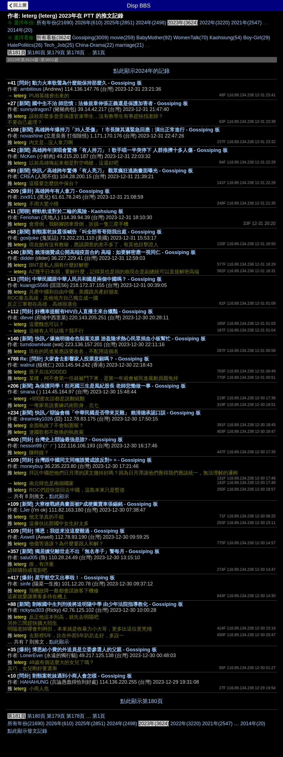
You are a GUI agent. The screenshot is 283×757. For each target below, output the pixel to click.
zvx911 (28, 197)
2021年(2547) (246, 22)
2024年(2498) (151, 22)
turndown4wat (35, 344)
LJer (25, 510)
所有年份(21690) (55, 22)
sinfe (25, 584)
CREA (27, 176)
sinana (27, 392)
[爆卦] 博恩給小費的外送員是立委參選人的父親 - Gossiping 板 (87, 649)
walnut (27, 365)
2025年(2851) (119, 22)
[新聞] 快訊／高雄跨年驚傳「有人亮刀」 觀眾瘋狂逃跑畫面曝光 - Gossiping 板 (105, 170)
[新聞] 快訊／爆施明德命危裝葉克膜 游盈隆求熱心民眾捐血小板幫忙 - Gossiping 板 (113, 338)
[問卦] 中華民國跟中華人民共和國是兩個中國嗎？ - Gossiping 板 (89, 279)
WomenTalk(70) (190, 37)
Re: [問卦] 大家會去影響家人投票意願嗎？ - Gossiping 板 (84, 359)
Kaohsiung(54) (225, 37)
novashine (31, 136)
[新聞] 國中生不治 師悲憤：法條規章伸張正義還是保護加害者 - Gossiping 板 (102, 103)
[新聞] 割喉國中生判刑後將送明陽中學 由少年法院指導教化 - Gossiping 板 (100, 604)
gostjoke (29, 238)
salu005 (29, 557)
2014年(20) (19, 30)
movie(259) (122, 37)
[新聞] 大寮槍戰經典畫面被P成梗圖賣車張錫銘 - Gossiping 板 (89, 504)
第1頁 (98, 52)
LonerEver (31, 655)
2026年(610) (89, 22)
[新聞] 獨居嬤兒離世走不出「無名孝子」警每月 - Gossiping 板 (89, 551)
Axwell (27, 537)
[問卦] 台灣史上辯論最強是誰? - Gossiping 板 (71, 439)
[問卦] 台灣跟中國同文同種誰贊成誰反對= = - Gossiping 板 (86, 460)
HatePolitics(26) (25, 45)
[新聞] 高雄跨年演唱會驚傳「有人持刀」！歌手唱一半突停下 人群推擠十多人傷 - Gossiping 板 (122, 150)
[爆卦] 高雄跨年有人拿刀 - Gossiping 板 (65, 191)
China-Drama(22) (94, 45)
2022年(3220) (214, 22)
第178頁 (75, 52)
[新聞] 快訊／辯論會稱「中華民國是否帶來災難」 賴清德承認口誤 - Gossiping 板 (110, 413)
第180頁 (36, 52)
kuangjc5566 (34, 285)
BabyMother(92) (154, 37)
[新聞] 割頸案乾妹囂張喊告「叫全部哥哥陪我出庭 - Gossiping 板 (89, 232)
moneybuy (31, 466)
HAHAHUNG (34, 682)
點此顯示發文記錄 (27, 731)
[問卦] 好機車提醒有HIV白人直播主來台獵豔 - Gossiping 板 (86, 311)
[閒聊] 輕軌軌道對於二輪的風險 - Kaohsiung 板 (70, 211)
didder (27, 258)
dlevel (26, 317)
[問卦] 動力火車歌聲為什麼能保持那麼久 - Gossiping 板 (79, 83)
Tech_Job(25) (59, 45)
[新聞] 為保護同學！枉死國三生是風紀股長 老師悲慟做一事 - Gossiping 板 (103, 386)
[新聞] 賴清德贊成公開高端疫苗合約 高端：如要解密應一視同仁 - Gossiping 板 (108, 252)
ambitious (30, 89)
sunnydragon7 (36, 109)
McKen (28, 156)
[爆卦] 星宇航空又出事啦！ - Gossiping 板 (67, 577)
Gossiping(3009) (90, 37)
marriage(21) (129, 45)
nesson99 (31, 446)
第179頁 (56, 52)
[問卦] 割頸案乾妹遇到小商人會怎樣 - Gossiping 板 (74, 676)
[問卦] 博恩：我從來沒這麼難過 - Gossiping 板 (72, 531)
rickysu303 (32, 610)
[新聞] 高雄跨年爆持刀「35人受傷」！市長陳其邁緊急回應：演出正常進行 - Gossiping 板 (120, 130)
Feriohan (30, 217)
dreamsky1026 (36, 419)
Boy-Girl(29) (256, 37)
